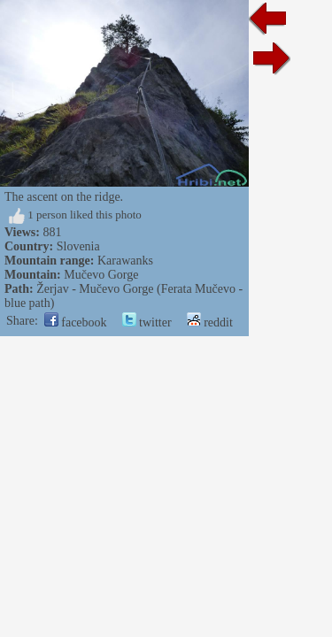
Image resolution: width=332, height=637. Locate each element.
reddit (210, 308)
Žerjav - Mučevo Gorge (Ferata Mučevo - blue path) (166, 288)
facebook (75, 308)
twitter (147, 308)
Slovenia (78, 246)
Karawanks (125, 260)
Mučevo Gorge (101, 274)
